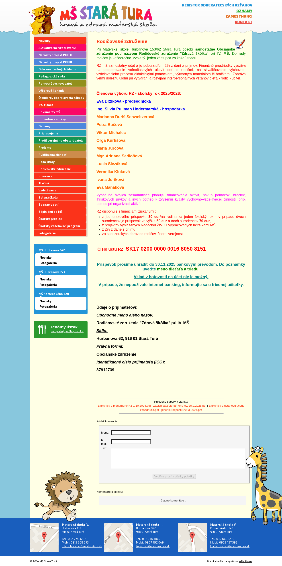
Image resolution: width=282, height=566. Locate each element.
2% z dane (46, 105)
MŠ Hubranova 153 (52, 272)
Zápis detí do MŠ (51, 211)
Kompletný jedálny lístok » (67, 331)
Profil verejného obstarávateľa (61, 140)
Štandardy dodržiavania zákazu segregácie (61, 98)
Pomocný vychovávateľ (55, 83)
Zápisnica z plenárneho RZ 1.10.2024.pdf (124, 405)
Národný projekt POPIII (55, 62)
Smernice (45, 176)
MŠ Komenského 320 (54, 294)
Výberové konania (52, 90)
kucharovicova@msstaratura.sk (229, 546)
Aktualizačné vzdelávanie (57, 48)
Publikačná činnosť (52, 154)
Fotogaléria (47, 233)
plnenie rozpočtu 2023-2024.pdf (181, 410)
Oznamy (244, 10)
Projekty (45, 147)
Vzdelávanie (47, 190)
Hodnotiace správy (52, 119)
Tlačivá (44, 183)
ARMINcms (245, 561)
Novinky (44, 41)
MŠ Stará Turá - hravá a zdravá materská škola (108, 15)
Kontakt (243, 22)
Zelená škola (48, 197)
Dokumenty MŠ (49, 112)
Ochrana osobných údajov (57, 69)
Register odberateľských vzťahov (217, 5)
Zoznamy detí (48, 204)
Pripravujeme (48, 133)
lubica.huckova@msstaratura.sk (82, 546)
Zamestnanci (238, 16)
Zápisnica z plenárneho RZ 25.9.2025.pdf (179, 405)
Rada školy (47, 162)
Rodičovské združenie (55, 169)
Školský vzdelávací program (59, 226)
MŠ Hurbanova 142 (52, 250)
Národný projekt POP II (55, 55)
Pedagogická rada (52, 76)
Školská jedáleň (50, 219)
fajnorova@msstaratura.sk (153, 546)
